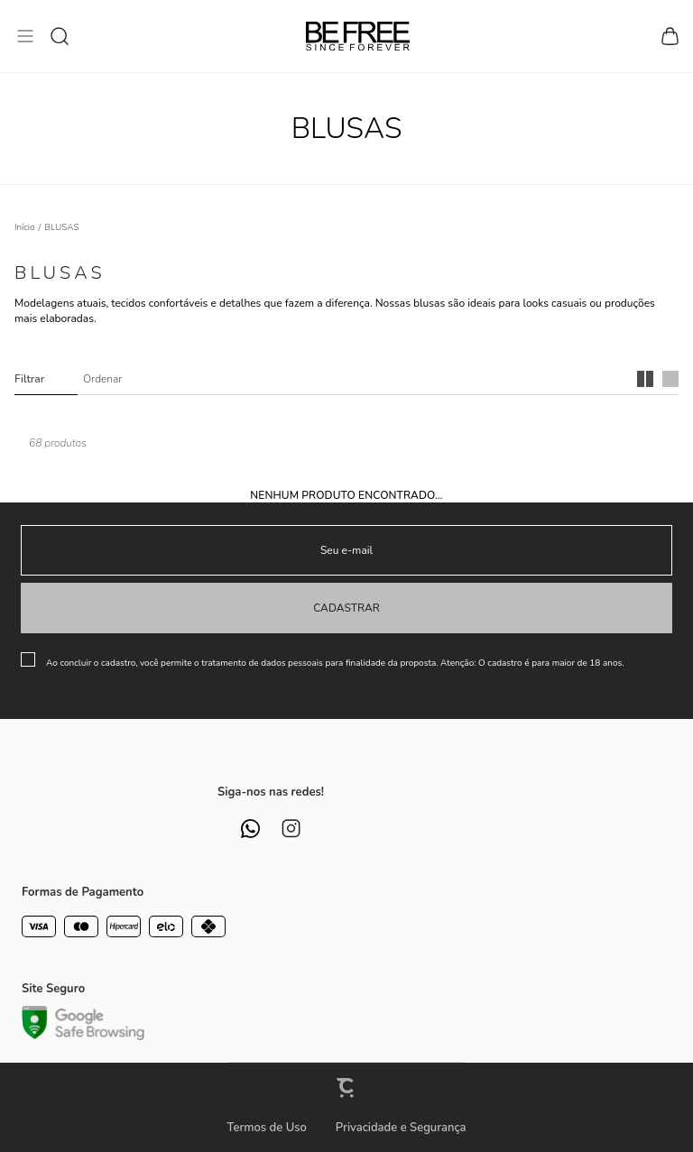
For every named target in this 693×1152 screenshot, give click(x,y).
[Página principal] (358, 36)
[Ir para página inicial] (24, 227)
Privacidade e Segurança (401, 1128)
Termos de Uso (266, 1128)
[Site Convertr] (346, 1087)
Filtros (46, 379)
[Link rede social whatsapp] (250, 828)
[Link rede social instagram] (291, 828)
